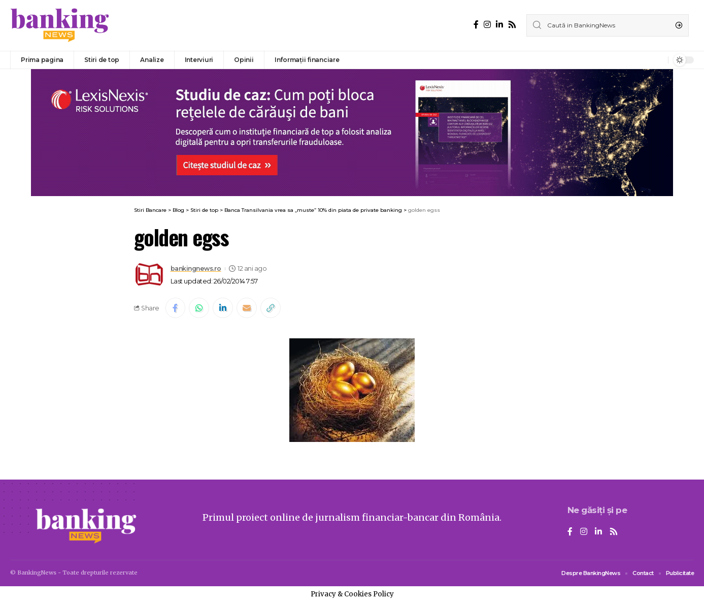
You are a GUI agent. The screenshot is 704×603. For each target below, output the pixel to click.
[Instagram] (487, 24)
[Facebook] (476, 24)
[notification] (658, 60)
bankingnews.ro (197, 268)
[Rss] (512, 24)
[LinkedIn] (499, 24)
